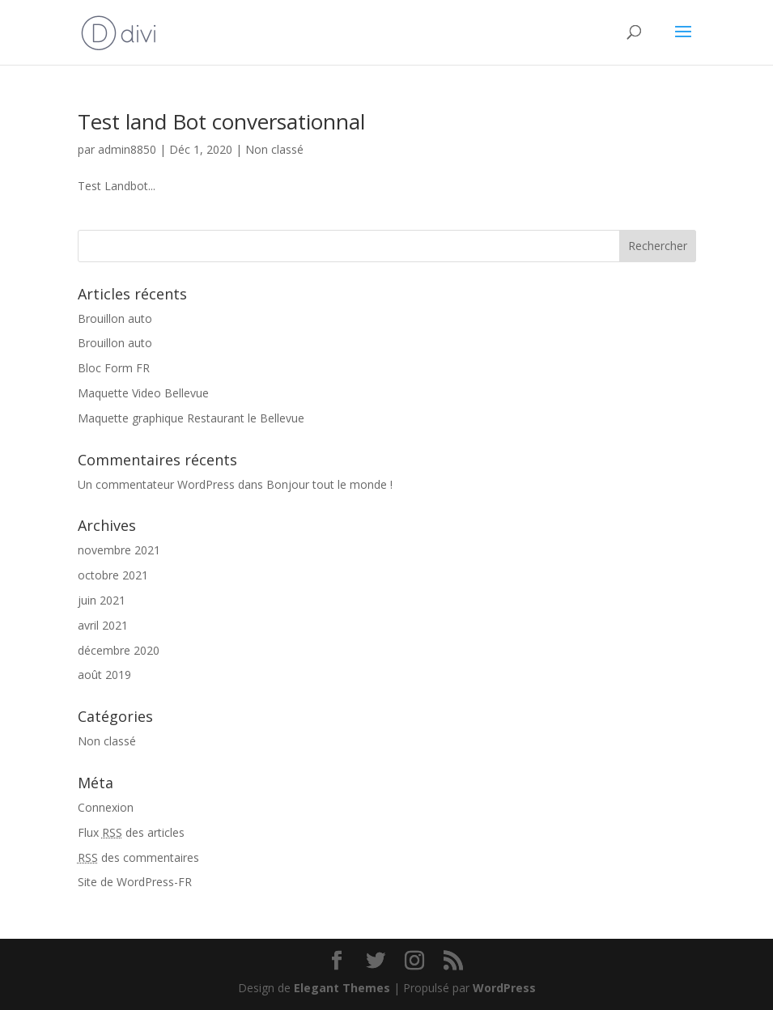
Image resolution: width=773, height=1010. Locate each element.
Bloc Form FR (114, 368)
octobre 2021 (113, 575)
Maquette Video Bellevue (143, 393)
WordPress (504, 987)
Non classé (274, 149)
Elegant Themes (342, 987)
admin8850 (127, 149)
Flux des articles (131, 832)
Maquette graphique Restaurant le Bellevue (191, 418)
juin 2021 (101, 600)
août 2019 (104, 674)
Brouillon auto (115, 318)
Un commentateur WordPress (156, 484)
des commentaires (138, 857)
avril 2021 (103, 625)
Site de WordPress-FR (135, 881)
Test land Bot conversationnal (221, 121)
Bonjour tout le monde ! (329, 484)
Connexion (106, 807)
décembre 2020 (118, 650)
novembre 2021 (119, 550)
